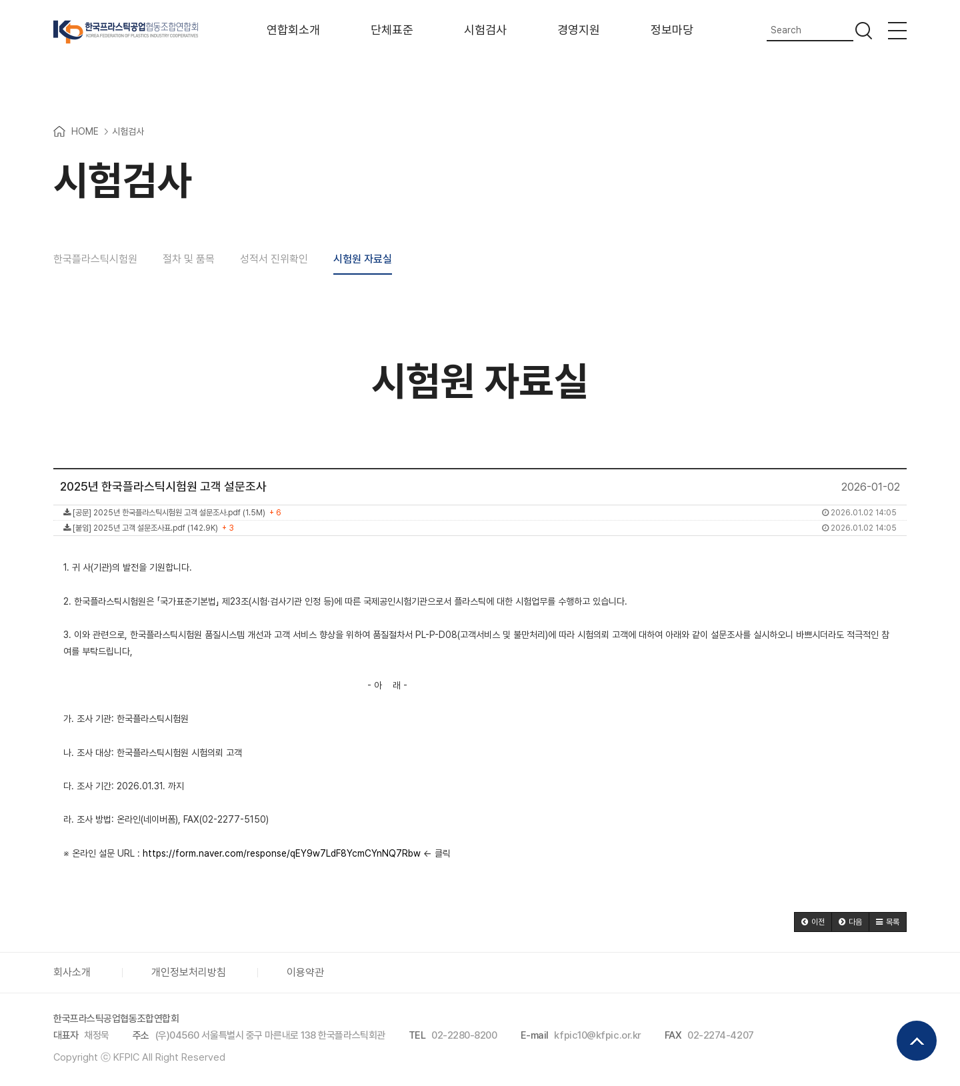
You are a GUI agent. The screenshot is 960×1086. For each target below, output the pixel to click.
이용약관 (305, 972)
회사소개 (72, 972)
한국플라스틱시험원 (95, 259)
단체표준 (392, 30)
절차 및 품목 (189, 259)
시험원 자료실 (362, 259)
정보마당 (672, 30)
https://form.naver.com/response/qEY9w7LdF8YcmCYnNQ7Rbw (282, 853)
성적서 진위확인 (274, 259)
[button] (813, 922)
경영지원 (578, 30)
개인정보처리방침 (188, 972)
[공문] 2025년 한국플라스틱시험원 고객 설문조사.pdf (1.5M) (480, 512)
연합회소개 (293, 30)
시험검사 (485, 30)
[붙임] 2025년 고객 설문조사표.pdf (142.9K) (480, 528)
